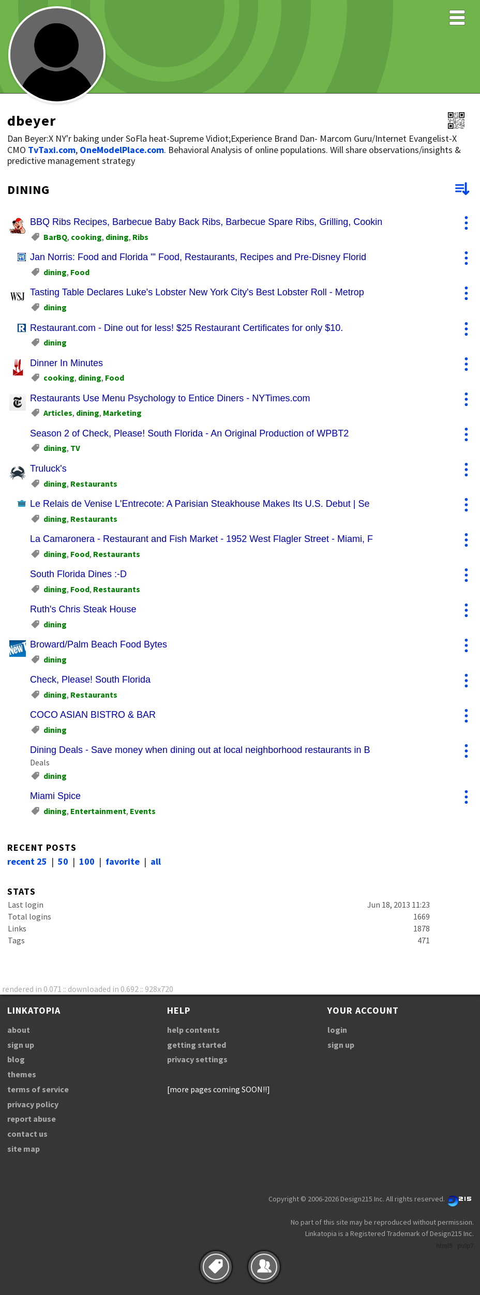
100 (87, 861)
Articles (57, 413)
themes (21, 1074)
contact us (27, 1133)
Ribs (140, 237)
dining (117, 237)
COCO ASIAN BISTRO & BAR (93, 715)
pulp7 (465, 1245)
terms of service (38, 1089)
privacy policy (32, 1104)
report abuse (31, 1118)
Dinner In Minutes (66, 363)
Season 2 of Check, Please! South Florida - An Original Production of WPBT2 (189, 433)
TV (75, 448)
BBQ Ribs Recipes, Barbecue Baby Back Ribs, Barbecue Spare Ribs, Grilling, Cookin (206, 222)
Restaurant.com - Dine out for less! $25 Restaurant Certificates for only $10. (186, 328)
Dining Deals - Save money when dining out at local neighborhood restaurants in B (200, 750)
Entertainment (98, 811)
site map (23, 1148)
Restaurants (93, 483)
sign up (20, 1045)
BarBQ (55, 237)
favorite (123, 861)
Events (143, 811)
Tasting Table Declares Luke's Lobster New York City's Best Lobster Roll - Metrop (197, 292)
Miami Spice (55, 796)
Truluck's (48, 468)
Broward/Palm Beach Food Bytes (98, 644)
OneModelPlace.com (122, 150)
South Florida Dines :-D (78, 574)
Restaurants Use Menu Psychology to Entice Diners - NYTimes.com (170, 398)
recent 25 (27, 861)
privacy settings (197, 1059)
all (156, 861)
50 (63, 861)
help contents (193, 1030)
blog (16, 1059)
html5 (444, 1245)
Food (79, 272)
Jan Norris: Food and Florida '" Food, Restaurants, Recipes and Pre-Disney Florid (198, 257)
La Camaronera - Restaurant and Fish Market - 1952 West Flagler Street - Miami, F (201, 539)
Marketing (122, 413)
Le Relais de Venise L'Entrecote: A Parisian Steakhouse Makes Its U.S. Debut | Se (199, 504)
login (337, 1030)
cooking (86, 237)
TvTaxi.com (52, 150)
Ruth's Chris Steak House (83, 609)
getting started (196, 1045)
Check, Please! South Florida (90, 679)
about (18, 1030)
